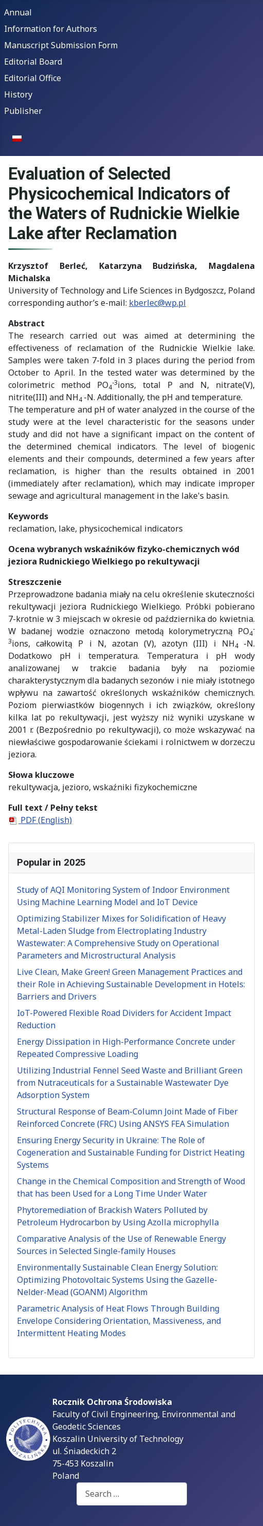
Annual (18, 12)
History (18, 94)
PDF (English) (40, 820)
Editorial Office (32, 78)
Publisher (23, 110)
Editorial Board (33, 61)
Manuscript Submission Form (61, 45)
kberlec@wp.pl (157, 302)
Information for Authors (50, 28)
